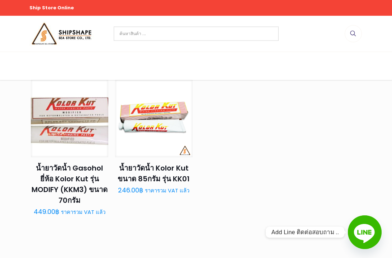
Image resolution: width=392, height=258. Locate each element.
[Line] (365, 232)
